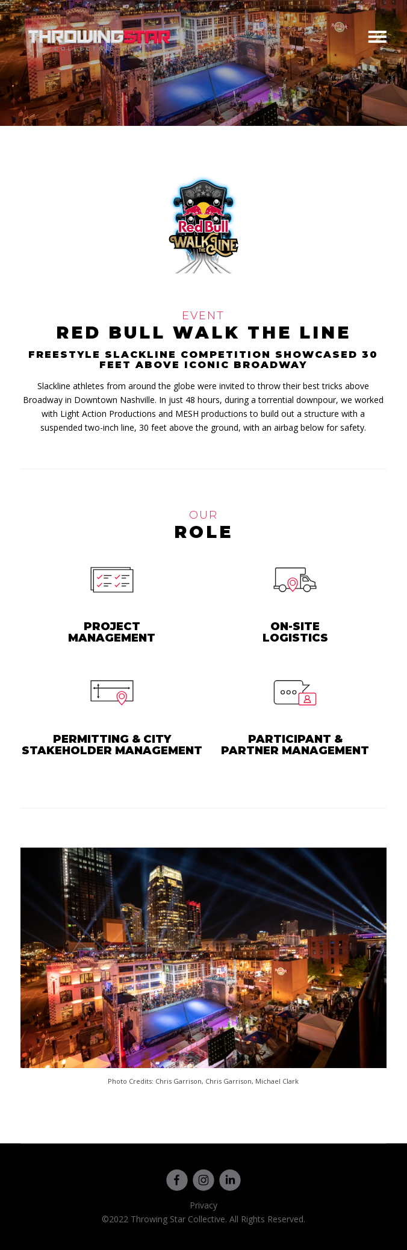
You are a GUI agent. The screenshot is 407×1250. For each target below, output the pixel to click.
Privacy (203, 1205)
